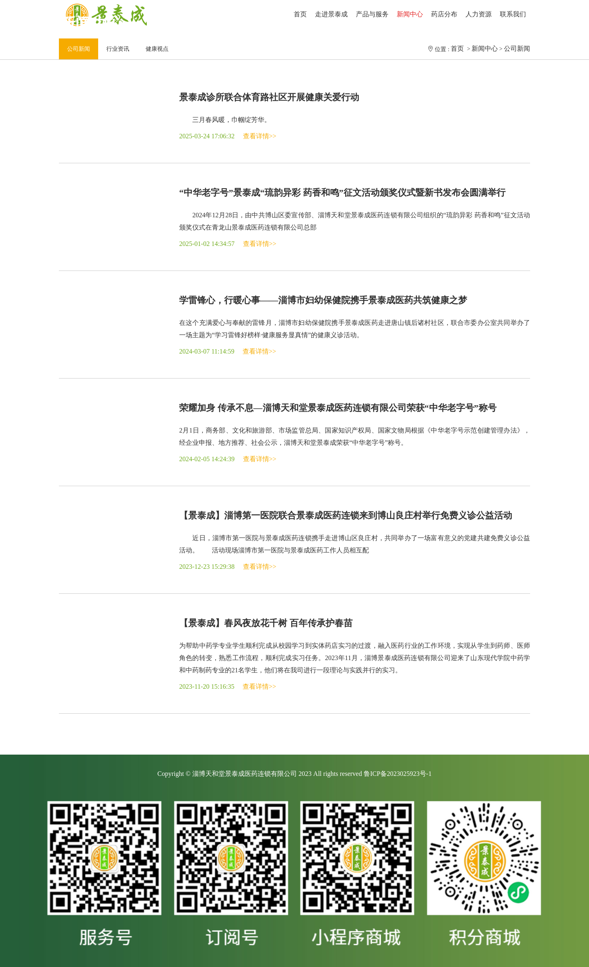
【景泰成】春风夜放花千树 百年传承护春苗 (266, 623)
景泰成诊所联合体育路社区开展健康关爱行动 (269, 97)
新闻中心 (485, 48)
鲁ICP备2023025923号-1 (398, 773)
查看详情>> (260, 136)
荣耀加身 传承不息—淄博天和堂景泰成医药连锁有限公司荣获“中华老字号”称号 (338, 408)
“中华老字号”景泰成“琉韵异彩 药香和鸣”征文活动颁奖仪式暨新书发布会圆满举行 (342, 192)
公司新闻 (517, 48)
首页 (458, 48)
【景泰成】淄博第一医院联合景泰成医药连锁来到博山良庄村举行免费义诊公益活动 (345, 515)
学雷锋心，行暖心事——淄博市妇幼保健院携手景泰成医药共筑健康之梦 (323, 300)
